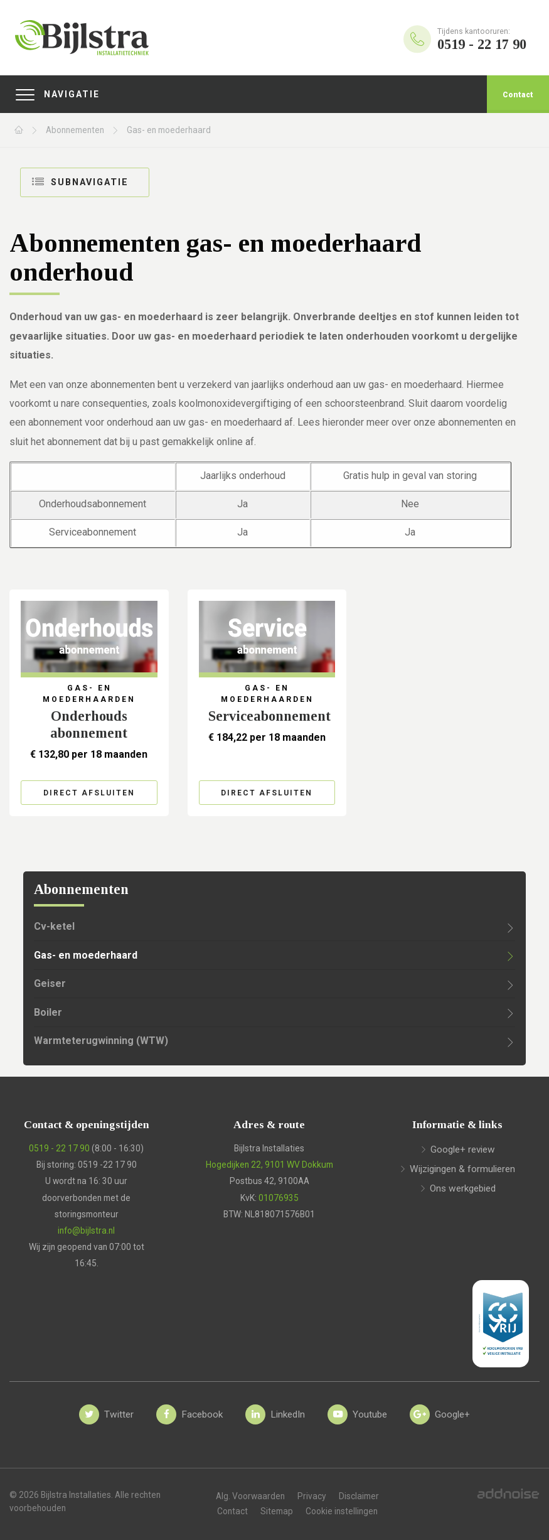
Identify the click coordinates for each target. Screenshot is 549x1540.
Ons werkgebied (463, 1188)
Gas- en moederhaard (169, 130)
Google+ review (462, 1149)
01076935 (279, 1198)
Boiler (48, 1012)
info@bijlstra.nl (86, 1230)
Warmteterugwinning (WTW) (101, 1041)
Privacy (311, 1496)
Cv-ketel (54, 926)
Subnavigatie (80, 181)
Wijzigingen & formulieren (462, 1169)
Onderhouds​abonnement (88, 724)
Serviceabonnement (269, 716)
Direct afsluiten (89, 793)
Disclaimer (359, 1496)
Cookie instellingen (342, 1511)
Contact (518, 94)
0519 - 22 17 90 (59, 1148)
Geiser (50, 983)
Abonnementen (75, 130)
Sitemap (276, 1511)
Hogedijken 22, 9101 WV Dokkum (269, 1165)
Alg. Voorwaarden (250, 1496)
